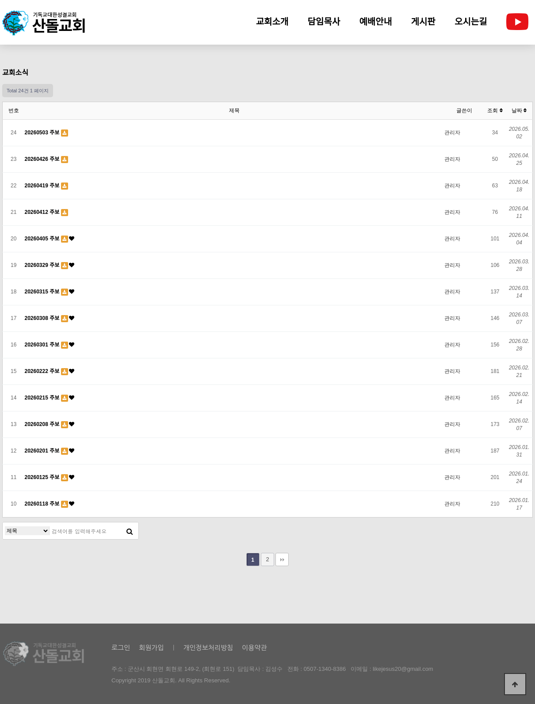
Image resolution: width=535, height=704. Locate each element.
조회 (494, 110)
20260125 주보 (43, 477)
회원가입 (151, 647)
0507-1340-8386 (325, 669)
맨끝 (282, 559)
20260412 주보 (43, 212)
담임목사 (324, 22)
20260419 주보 (43, 186)
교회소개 (272, 22)
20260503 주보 (43, 132)
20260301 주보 (43, 345)
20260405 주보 (43, 239)
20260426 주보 (43, 159)
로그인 (120, 647)
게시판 (423, 22)
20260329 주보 (43, 265)
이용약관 (254, 647)
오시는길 (471, 22)
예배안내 (375, 22)
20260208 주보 (43, 424)
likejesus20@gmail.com (403, 669)
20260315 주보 (43, 292)
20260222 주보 (43, 371)
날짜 (519, 110)
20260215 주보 (43, 398)
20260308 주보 (43, 318)
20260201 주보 (43, 451)
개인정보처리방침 (208, 647)
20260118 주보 (43, 504)
